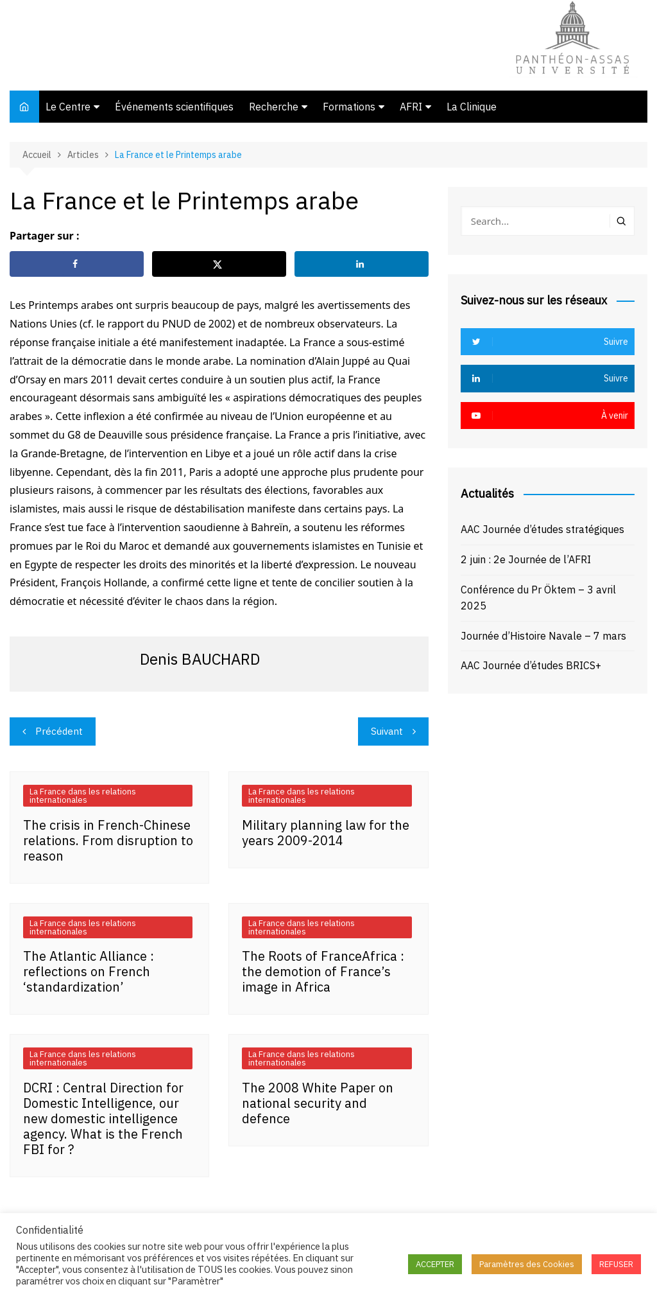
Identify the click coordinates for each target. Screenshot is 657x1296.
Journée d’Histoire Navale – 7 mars (543, 635)
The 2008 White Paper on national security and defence (317, 1103)
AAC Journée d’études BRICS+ (531, 665)
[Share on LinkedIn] (361, 264)
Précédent (59, 731)
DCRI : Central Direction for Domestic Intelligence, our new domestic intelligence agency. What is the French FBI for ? (103, 1118)
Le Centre (68, 106)
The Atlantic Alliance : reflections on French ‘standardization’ (88, 971)
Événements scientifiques (174, 106)
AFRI (411, 106)
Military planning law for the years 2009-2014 (325, 832)
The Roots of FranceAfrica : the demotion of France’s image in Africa (323, 971)
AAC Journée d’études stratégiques (542, 529)
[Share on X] (219, 264)
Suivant (387, 731)
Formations (349, 106)
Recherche (273, 106)
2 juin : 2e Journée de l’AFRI (526, 559)
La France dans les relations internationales (83, 795)
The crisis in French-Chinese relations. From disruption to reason (108, 840)
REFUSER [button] (616, 1264)
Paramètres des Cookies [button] (526, 1264)
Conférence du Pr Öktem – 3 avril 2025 (538, 598)
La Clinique (472, 106)
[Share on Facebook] (77, 264)
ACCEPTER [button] (435, 1264)
